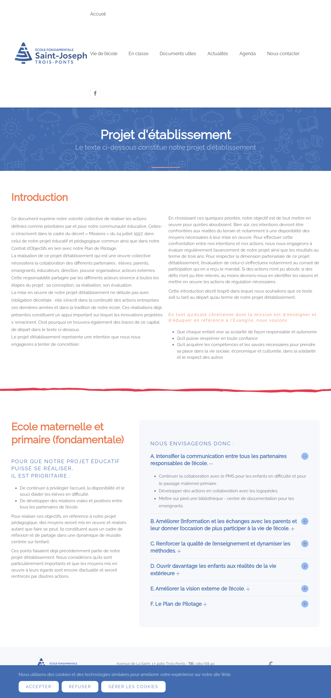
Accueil (98, 14)
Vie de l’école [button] (103, 53)
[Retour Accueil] (50, 54)
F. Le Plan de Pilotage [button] (178, 604)
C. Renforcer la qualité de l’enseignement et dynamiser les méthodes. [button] (220, 547)
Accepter (38, 686)
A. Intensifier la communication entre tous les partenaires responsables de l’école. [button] (218, 459)
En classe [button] (138, 53)
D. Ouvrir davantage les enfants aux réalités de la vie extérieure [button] (213, 569)
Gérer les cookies (133, 686)
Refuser (80, 686)
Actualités (217, 53)
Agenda (247, 53)
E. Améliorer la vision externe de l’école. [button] (200, 589)
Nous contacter (283, 53)
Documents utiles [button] (178, 53)
